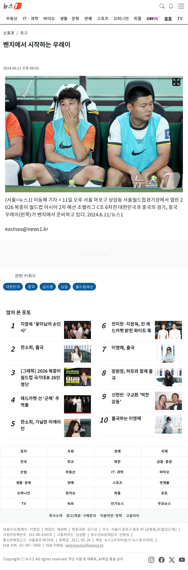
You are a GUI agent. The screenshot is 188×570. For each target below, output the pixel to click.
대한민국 (13, 287)
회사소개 (55, 515)
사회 (70, 451)
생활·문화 (23, 482)
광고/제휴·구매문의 (81, 515)
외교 (70, 461)
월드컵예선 (84, 287)
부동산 (70, 472)
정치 (23, 451)
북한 (117, 461)
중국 (31, 287)
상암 (64, 287)
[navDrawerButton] (181, 6)
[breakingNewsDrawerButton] (171, 5)
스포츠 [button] (8, 33)
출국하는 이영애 (126, 418)
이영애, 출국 (123, 348)
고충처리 (132, 515)
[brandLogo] (12, 5)
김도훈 (47, 287)
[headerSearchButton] (162, 5)
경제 (117, 451)
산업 (23, 472)
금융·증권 (164, 461)
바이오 (164, 472)
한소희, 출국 (32, 347)
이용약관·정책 (111, 515)
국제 (164, 451)
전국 (23, 461)
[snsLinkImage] (151, 559)
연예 (70, 482)
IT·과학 (117, 472)
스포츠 (117, 482)
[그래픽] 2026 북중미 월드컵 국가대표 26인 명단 (41, 377)
